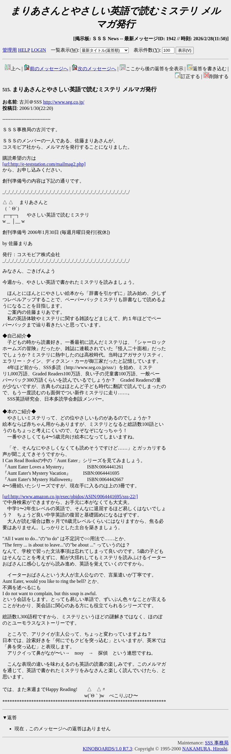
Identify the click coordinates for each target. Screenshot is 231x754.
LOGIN (38, 50)
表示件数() (146, 50)
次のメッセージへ (94, 68)
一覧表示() (64, 50)
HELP (24, 50)
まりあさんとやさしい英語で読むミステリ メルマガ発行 (79, 89)
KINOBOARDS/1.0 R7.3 (107, 748)
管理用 (9, 50)
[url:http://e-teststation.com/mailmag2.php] (43, 164)
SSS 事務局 (217, 742)
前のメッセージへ (46, 68)
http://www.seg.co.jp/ (63, 101)
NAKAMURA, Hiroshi (204, 748)
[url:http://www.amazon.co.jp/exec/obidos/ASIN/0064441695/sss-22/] (70, 496)
